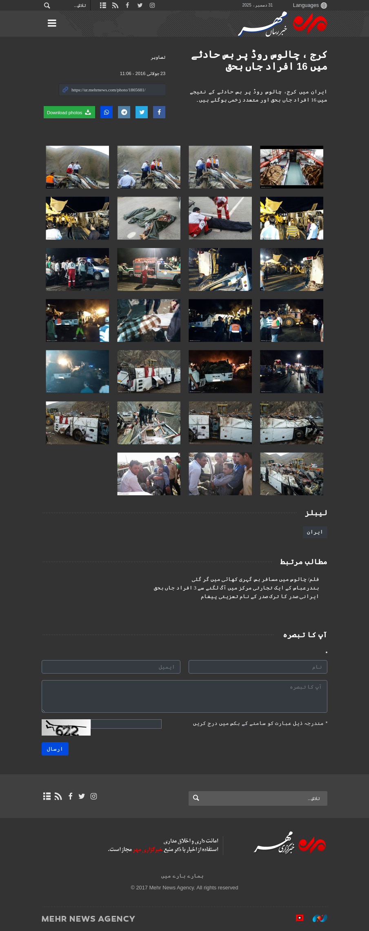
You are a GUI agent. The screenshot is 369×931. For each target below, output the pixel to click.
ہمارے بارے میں (182, 876)
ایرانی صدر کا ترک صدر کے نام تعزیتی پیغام (260, 596)
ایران (315, 532)
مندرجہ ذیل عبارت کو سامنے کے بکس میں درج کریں (260, 723)
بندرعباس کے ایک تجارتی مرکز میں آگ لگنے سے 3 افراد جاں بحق (236, 588)
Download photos (69, 112)
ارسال (55, 749)
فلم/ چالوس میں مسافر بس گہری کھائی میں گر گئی (255, 579)
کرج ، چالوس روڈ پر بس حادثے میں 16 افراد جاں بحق (259, 60)
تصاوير (158, 57)
